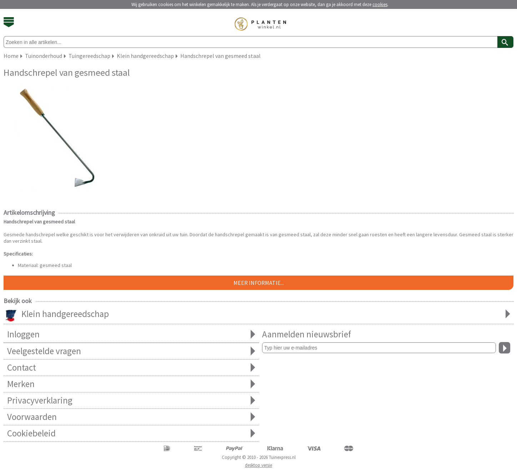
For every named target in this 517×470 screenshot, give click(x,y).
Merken (131, 384)
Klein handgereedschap (258, 314)
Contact (131, 368)
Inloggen (131, 334)
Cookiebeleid (131, 433)
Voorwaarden (131, 417)
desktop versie (258, 465)
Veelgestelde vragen (131, 351)
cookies (379, 4)
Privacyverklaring (131, 400)
